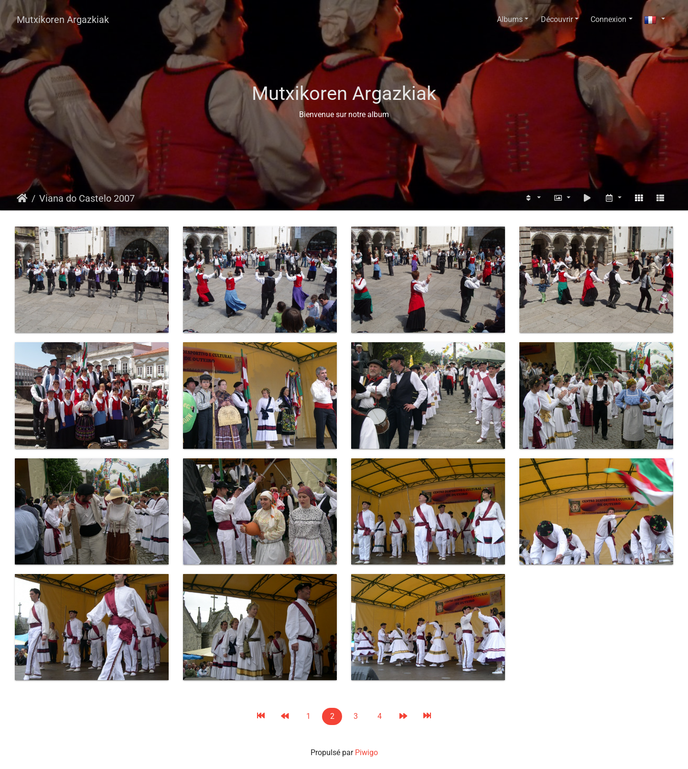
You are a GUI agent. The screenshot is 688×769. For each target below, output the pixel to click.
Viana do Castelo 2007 (87, 198)
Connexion (608, 19)
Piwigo (366, 752)
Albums (510, 19)
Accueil (22, 198)
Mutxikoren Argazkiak (63, 19)
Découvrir (557, 19)
